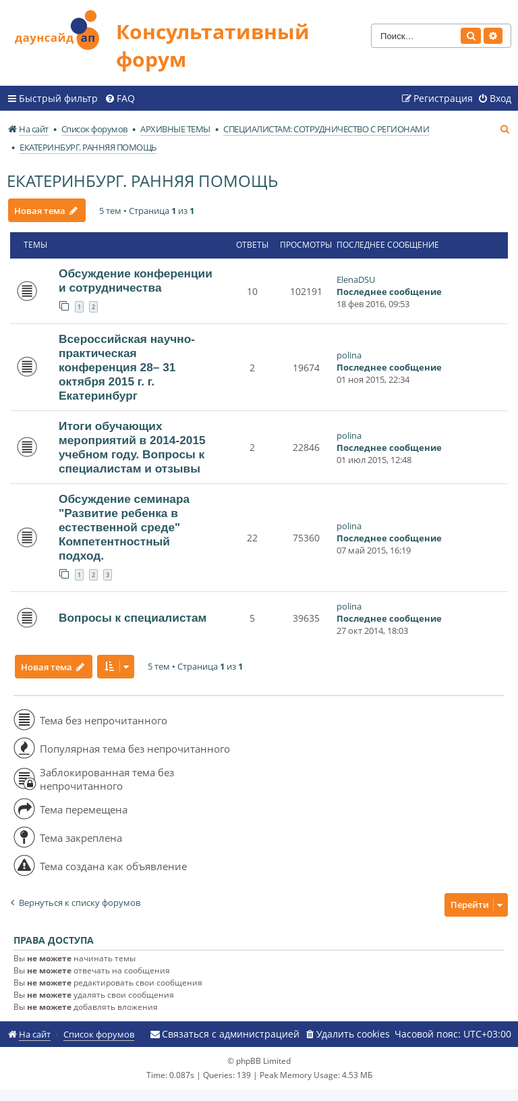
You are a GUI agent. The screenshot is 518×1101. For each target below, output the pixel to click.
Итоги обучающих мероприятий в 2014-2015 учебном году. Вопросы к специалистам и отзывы (132, 447)
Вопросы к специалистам (132, 617)
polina (349, 355)
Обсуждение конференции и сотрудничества (135, 280)
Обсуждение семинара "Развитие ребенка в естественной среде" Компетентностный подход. (124, 527)
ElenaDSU (356, 279)
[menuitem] (120, 98)
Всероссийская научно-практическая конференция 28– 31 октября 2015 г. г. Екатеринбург (127, 367)
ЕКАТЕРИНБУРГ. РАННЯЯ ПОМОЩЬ (142, 180)
